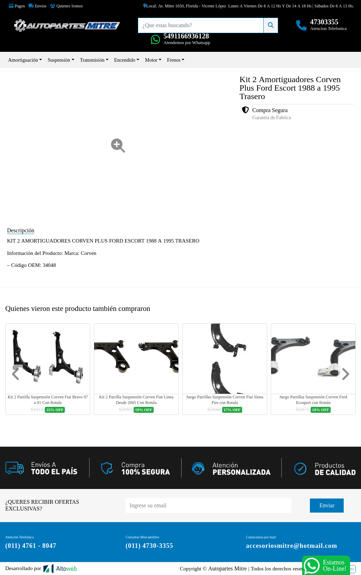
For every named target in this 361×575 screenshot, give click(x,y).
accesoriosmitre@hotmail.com (291, 545)
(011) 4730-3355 (149, 545)
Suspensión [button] (59, 60)
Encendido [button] (124, 60)
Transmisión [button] (92, 60)
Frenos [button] (173, 60)
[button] (16, 374)
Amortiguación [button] (23, 60)
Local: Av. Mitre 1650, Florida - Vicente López (184, 6)
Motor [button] (151, 60)
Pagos (17, 6)
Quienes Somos (66, 6)
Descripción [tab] (20, 230)
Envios (38, 6)
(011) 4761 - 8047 (30, 545)
